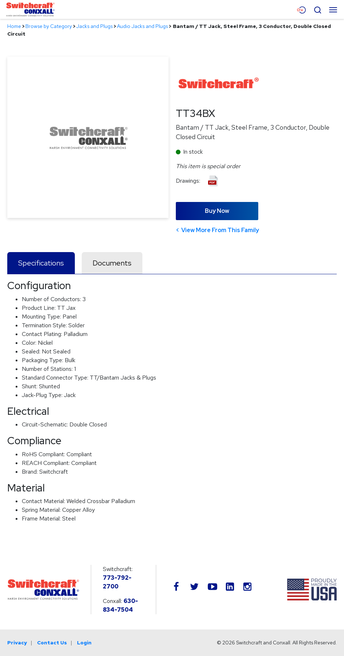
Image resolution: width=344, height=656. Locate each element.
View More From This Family (220, 230)
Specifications (41, 263)
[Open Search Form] (317, 9)
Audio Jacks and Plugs (142, 26)
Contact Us (52, 642)
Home (14, 26)
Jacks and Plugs (94, 26)
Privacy (17, 642)
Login (84, 642)
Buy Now (217, 211)
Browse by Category (48, 26)
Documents (112, 263)
